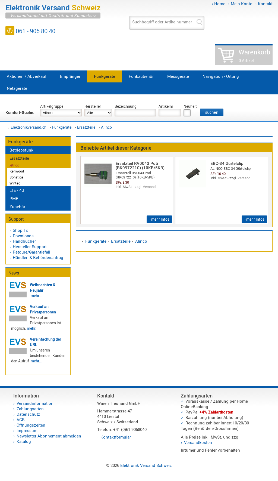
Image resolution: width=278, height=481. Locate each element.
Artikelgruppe (51, 106)
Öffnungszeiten (31, 425)
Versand (149, 186)
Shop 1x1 (21, 230)
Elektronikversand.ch (28, 127)
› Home (218, 3)
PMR (14, 198)
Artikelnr (166, 106)
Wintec (15, 183)
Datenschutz (28, 414)
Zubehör (17, 206)
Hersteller (92, 106)
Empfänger (70, 76)
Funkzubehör (141, 76)
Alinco (106, 127)
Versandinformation (35, 403)
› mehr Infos (159, 219)
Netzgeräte (17, 88)
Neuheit (190, 106)
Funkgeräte (104, 76)
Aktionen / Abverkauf (26, 76)
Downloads (23, 235)
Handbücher (24, 241)
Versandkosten (198, 442)
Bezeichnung (126, 106)
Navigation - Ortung (221, 76)
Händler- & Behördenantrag (38, 257)
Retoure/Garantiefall (31, 252)
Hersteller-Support (30, 246)
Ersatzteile (86, 127)
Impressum (27, 430)
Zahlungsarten (30, 408)
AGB (21, 419)
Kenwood (17, 171)
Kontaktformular (115, 437)
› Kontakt (264, 3)
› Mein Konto (240, 3)
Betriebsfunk (21, 150)
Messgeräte (178, 76)
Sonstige (16, 177)
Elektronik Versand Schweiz (146, 465)
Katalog (24, 441)
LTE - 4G (17, 190)
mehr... (36, 295)
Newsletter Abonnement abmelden (49, 436)
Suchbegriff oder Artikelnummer (162, 21)
